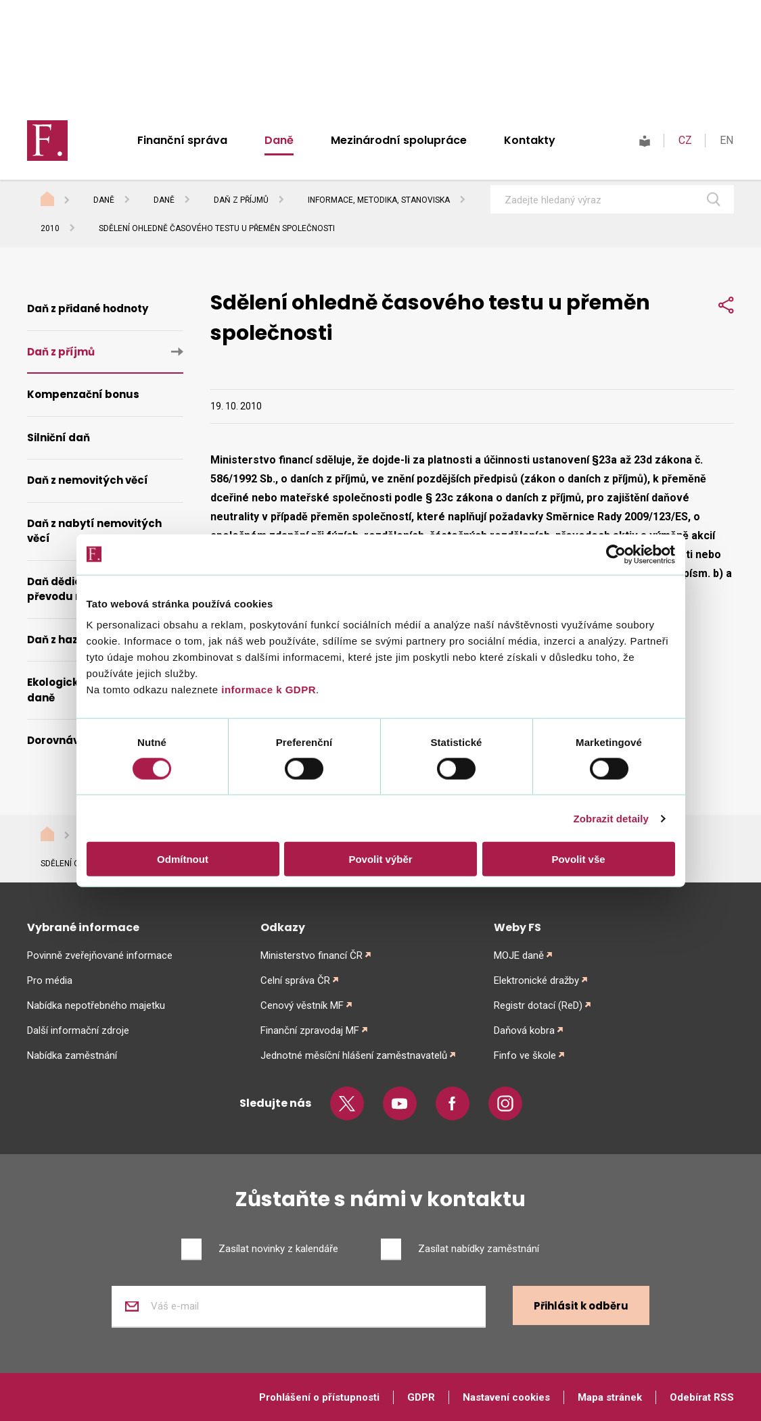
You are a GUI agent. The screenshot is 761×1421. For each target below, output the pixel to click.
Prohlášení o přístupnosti (319, 1397)
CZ (685, 140)
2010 (50, 228)
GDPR (421, 1397)
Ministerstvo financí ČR (311, 955)
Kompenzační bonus (83, 394)
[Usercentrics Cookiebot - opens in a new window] (616, 554)
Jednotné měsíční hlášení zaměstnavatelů (353, 1055)
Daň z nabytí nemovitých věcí (94, 531)
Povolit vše (578, 859)
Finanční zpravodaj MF (309, 1030)
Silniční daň (58, 437)
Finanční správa (182, 140)
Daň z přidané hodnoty (87, 308)
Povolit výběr (380, 859)
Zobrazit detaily (611, 818)
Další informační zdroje (78, 1030)
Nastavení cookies (506, 1397)
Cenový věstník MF (302, 1005)
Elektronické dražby (536, 980)
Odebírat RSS (702, 1397)
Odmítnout (182, 859)
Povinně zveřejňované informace (99, 955)
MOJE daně (519, 955)
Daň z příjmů (241, 200)
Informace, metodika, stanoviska (379, 200)
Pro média (49, 980)
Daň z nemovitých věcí (87, 480)
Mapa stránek (610, 1397)
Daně (279, 140)
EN (726, 140)
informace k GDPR (267, 689)
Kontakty (529, 140)
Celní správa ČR (295, 980)
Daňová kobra (524, 1030)
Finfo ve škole (525, 1055)
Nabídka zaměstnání (72, 1055)
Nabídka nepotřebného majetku (96, 1005)
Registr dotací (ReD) (538, 1005)
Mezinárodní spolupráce (399, 140)
